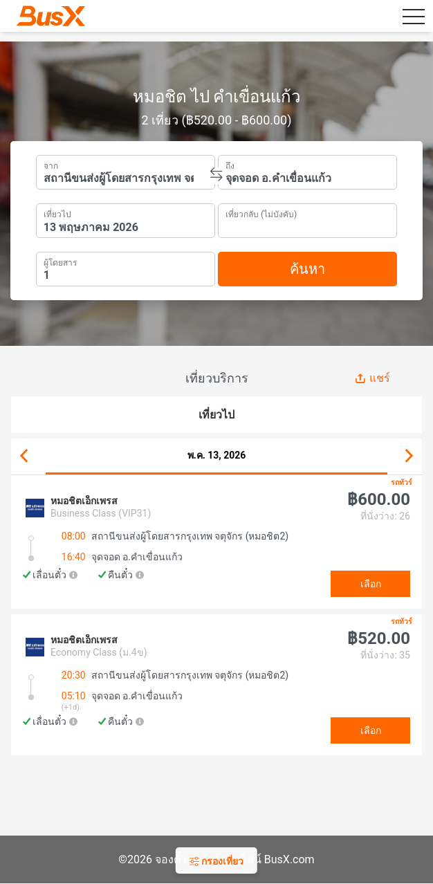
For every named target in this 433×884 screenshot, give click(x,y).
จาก (51, 164)
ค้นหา (307, 269)
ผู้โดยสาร (60, 261)
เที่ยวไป (57, 213)
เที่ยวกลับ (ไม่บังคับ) (261, 213)
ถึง (229, 164)
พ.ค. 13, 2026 (216, 455)
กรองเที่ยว (216, 861)
